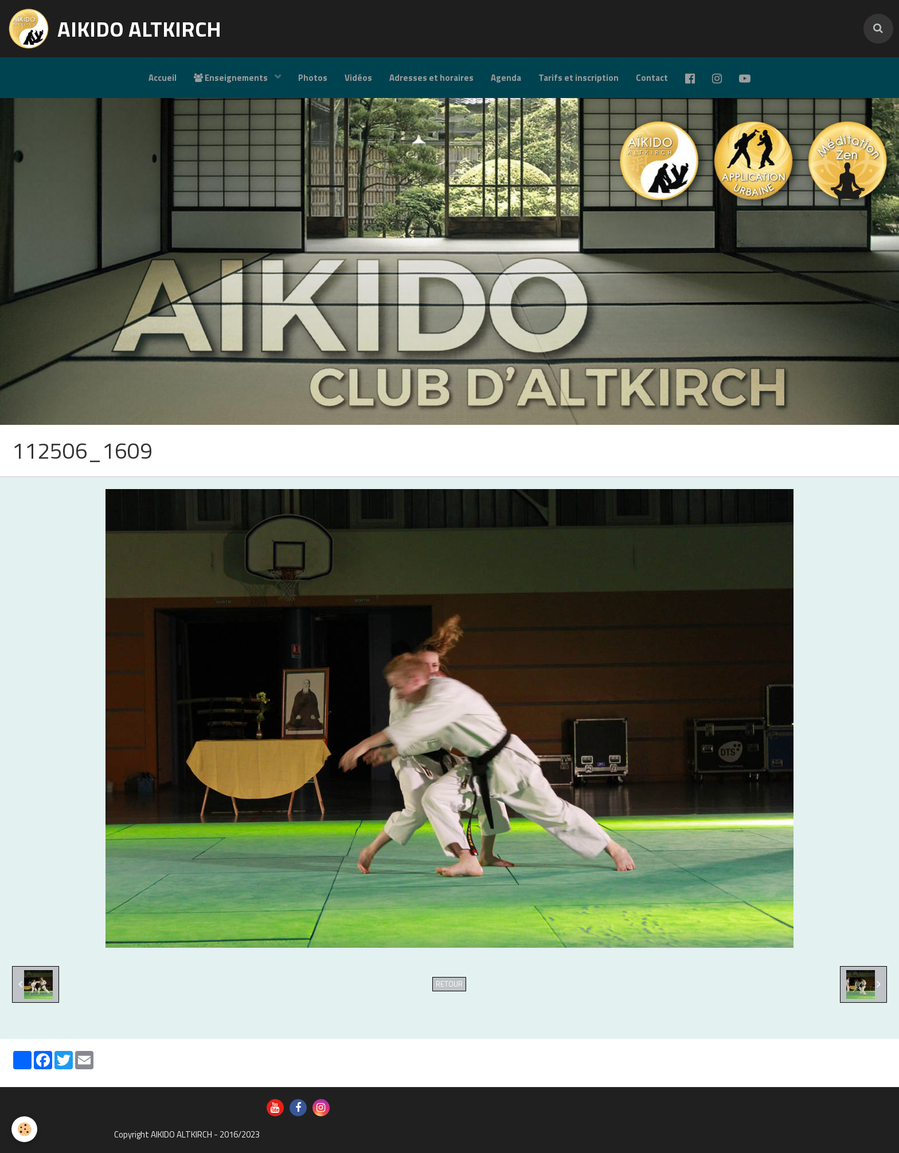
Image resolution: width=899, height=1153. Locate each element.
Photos (312, 77)
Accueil (162, 77)
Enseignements (231, 77)
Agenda (506, 77)
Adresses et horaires (431, 77)
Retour (449, 984)
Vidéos (358, 77)
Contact (652, 77)
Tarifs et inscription (578, 77)
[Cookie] (24, 1129)
